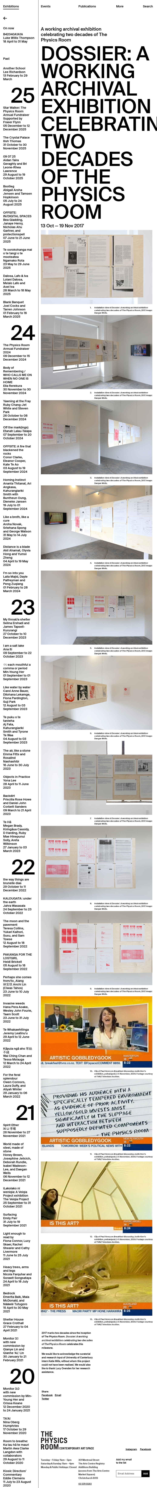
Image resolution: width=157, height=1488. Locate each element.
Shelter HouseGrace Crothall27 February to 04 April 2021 (15, 1325)
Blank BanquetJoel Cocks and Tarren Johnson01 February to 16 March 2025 (15, 309)
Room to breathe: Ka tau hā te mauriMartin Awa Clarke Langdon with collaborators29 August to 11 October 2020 (16, 1452)
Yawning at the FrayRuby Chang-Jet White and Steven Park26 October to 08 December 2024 (17, 410)
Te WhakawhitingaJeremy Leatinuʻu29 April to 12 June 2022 (16, 1035)
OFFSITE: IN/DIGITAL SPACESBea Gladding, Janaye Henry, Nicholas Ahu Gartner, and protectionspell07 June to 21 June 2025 (17, 227)
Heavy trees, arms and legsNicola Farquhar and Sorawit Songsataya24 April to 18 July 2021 (17, 1276)
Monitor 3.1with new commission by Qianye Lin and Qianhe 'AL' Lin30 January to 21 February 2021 (14, 1349)
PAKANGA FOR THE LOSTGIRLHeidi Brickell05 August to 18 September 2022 (17, 962)
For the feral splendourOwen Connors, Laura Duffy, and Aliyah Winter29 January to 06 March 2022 (15, 1085)
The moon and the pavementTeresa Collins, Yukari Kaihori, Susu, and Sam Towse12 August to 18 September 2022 (16, 933)
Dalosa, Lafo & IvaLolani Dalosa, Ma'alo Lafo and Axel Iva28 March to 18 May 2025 (17, 285)
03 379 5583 (85, 1484)
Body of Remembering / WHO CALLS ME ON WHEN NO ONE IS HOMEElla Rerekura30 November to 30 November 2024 (17, 380)
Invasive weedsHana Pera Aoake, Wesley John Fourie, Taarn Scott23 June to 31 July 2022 (17, 1012)
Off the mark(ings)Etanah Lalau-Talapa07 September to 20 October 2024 (17, 433)
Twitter (45, 1398)
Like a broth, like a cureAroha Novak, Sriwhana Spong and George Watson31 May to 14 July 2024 (17, 527)
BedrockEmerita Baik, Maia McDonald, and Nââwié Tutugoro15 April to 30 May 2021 (16, 1302)
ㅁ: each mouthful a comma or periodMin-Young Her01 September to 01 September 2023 (17, 672)
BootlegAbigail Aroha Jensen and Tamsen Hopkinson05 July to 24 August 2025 (17, 195)
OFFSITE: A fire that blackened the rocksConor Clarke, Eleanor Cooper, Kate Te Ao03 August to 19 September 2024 (17, 459)
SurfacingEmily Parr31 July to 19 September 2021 (14, 1220)
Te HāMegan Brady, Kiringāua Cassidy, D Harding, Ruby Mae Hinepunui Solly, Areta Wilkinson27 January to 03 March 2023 (16, 836)
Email (58, 1395)
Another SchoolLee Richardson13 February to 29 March (15, 73)
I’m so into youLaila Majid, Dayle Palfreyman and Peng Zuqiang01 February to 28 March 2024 (15, 582)
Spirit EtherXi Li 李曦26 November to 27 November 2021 (16, 1130)
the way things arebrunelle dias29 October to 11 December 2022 (16, 885)
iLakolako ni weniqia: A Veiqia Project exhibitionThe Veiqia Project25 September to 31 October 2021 (17, 1197)
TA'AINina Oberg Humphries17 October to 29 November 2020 (14, 1426)
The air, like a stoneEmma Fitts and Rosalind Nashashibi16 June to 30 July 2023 (16, 759)
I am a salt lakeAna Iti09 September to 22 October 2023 (17, 651)
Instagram (131, 1449)
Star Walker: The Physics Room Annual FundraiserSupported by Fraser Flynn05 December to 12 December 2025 (16, 118)
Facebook (47, 1395)
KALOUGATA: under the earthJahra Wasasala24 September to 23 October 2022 (17, 906)
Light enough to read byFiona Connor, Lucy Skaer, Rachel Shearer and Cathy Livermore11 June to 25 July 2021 (16, 1246)
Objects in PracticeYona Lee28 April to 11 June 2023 (16, 782)
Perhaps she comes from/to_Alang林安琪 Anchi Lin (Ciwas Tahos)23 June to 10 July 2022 (17, 986)
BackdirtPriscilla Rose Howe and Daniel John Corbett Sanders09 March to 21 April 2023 (17, 805)
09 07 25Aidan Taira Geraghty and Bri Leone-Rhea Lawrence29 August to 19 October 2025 (15, 167)
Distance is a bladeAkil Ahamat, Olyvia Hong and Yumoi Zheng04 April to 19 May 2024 (16, 556)
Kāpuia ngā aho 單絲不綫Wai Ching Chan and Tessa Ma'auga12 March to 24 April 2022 (17, 1057)
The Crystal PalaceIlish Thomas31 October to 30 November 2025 (16, 143)
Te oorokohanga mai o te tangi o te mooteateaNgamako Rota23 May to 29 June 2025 (17, 259)
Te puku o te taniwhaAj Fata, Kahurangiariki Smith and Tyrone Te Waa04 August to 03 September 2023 (15, 729)
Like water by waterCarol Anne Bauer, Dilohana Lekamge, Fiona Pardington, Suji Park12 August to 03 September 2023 (16, 698)
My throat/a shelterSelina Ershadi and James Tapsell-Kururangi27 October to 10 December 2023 (16, 628)
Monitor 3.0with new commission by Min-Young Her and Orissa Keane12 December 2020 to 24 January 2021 (17, 1399)
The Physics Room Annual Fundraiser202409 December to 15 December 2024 (16, 352)
